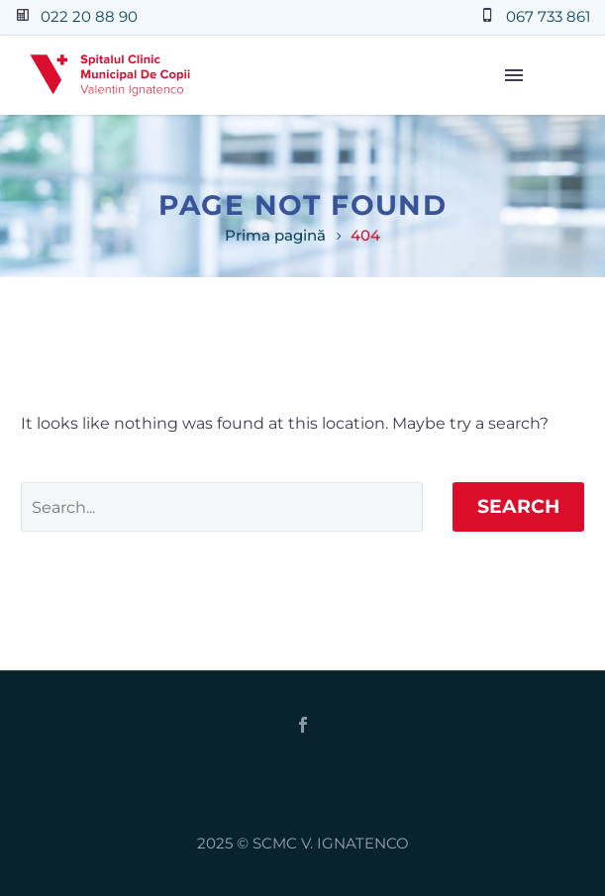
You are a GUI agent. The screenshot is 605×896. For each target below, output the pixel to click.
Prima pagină (275, 236)
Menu (514, 75)
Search (518, 506)
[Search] (222, 507)
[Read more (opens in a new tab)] (69, 17)
